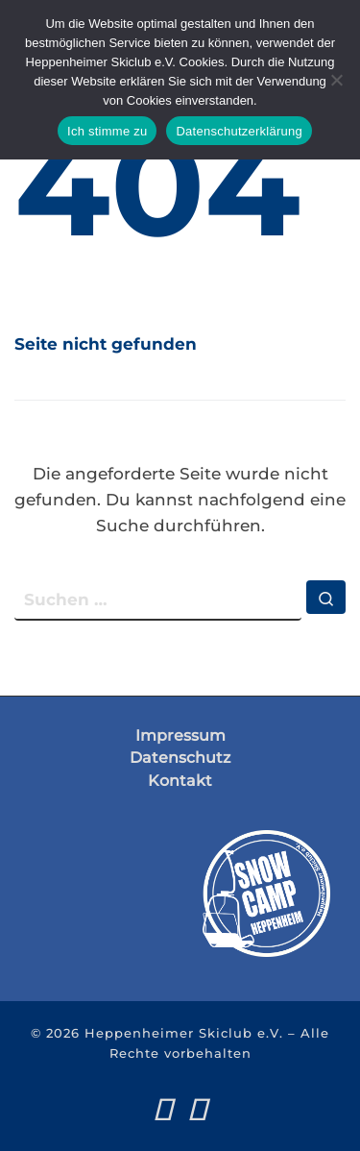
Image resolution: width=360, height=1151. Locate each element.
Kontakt (180, 780)
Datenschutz (180, 757)
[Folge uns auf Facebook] (163, 1109)
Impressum (180, 735)
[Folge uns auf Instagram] (197, 1109)
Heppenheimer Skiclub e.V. (183, 1033)
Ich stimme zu (107, 131)
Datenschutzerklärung (238, 131)
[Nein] (336, 79)
